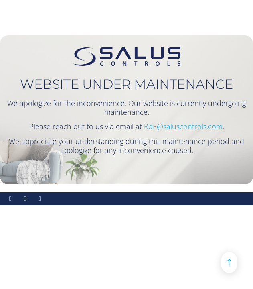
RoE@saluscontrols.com (183, 126)
